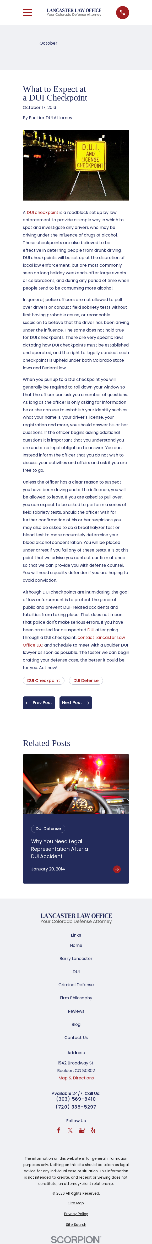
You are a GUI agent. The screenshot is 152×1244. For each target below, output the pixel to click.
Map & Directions (76, 1078)
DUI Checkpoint (43, 681)
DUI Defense (86, 681)
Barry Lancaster (76, 959)
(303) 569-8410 (76, 1099)
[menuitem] (76, 1203)
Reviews (76, 1011)
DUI (90, 630)
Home (76, 945)
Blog (76, 1024)
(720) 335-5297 (76, 1107)
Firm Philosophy (76, 998)
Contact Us (76, 1038)
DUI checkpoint (42, 212)
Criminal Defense (76, 985)
